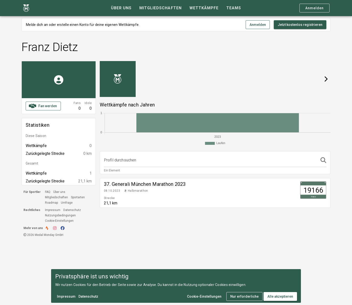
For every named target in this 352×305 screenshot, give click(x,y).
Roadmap (51, 202)
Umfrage (67, 202)
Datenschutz (72, 210)
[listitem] (215, 193)
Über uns (59, 192)
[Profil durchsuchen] (211, 160)
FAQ (47, 192)
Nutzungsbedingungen (60, 215)
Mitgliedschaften (56, 197)
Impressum (52, 210)
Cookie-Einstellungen (59, 220)
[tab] (121, 8)
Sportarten (78, 197)
